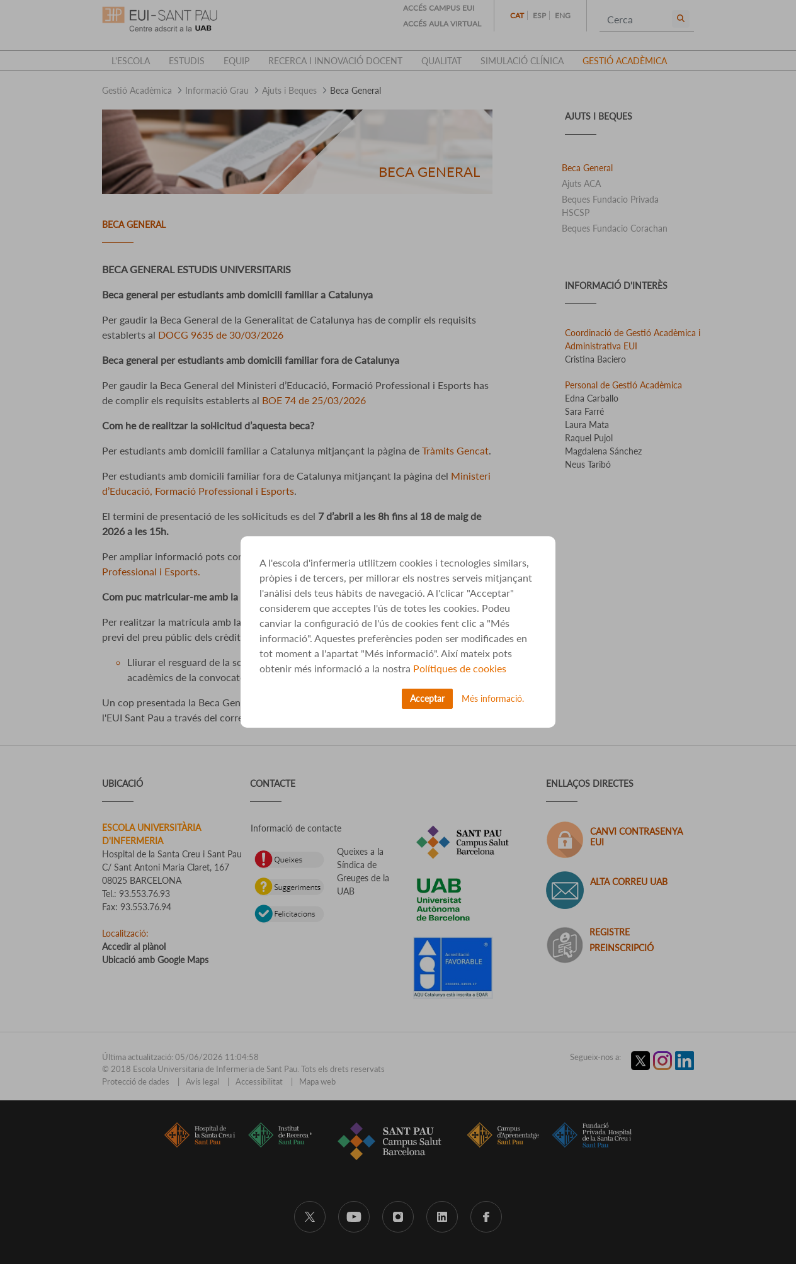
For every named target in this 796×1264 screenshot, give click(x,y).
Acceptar (427, 698)
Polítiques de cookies (459, 668)
